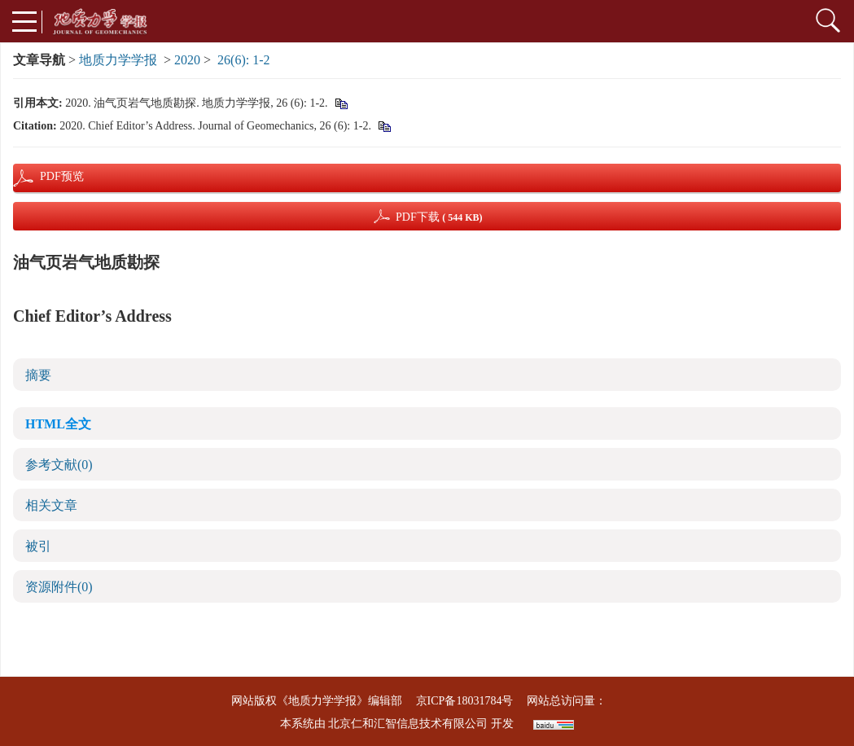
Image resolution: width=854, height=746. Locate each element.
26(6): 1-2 (243, 60)
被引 (38, 546)
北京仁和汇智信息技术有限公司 (408, 723)
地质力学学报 (118, 60)
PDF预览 (48, 176)
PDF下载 (439, 217)
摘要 (38, 375)
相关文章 (51, 505)
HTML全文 (58, 424)
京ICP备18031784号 (465, 701)
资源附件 (59, 587)
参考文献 (59, 465)
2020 (187, 60)
